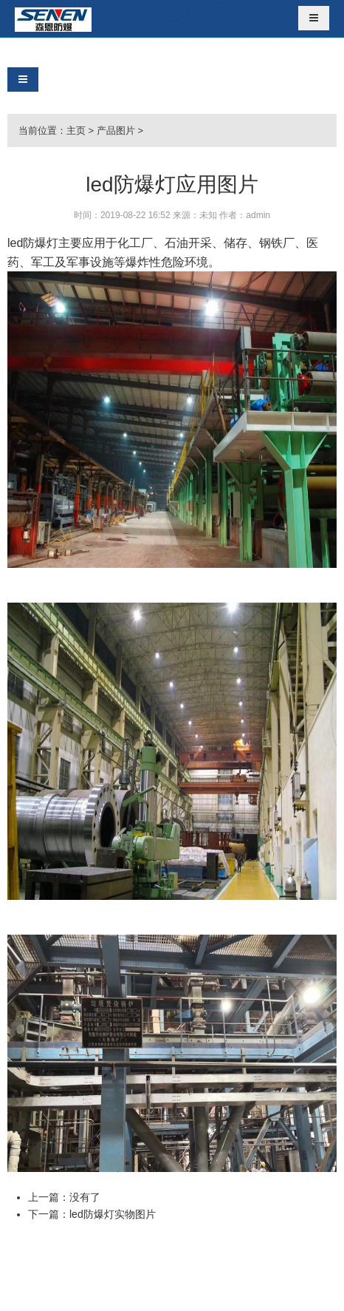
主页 (76, 130)
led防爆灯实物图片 (112, 1214)
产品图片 (116, 130)
